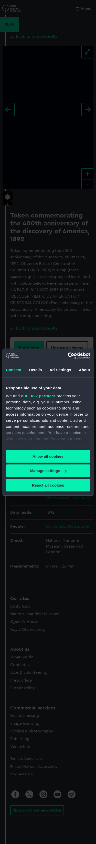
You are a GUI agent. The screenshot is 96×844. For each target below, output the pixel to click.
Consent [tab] (14, 370)
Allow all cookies (48, 456)
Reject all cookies (48, 485)
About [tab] (84, 370)
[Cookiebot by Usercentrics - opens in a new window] (68, 355)
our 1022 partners (38, 396)
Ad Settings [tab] (60, 370)
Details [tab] (35, 370)
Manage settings (48, 470)
